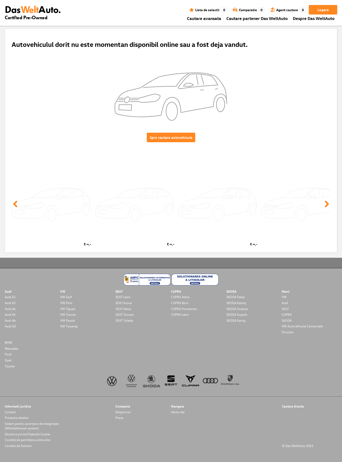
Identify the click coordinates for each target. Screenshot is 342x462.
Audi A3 (10, 303)
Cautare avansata (204, 18)
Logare (323, 9)
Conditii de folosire (18, 445)
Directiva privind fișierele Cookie (27, 434)
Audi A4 (10, 308)
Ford (8, 354)
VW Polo (66, 303)
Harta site (178, 412)
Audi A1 (10, 297)
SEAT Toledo (124, 320)
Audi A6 (10, 320)
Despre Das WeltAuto (314, 18)
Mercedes (11, 348)
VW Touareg (69, 326)
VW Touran (68, 314)
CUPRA (287, 314)
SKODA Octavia (237, 308)
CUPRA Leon (180, 314)
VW (284, 297)
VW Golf (66, 297)
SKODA (287, 320)
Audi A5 (10, 314)
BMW (8, 342)
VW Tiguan (68, 308)
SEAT (285, 308)
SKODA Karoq (236, 320)
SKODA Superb (236, 314)
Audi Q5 (10, 326)
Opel (8, 360)
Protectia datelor (17, 417)
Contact (10, 412)
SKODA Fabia (235, 297)
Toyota (10, 366)
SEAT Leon (122, 297)
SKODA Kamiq (236, 303)
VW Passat (67, 320)
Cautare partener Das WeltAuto (257, 18)
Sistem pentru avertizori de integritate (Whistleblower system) (32, 425)
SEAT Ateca (123, 308)
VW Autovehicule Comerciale (302, 326)
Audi (285, 303)
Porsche (287, 332)
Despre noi (123, 412)
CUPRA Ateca (180, 297)
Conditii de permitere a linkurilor (28, 440)
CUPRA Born (180, 303)
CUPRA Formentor (184, 308)
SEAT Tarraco (124, 314)
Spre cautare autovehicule (171, 137)
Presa (119, 417)
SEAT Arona (123, 303)
